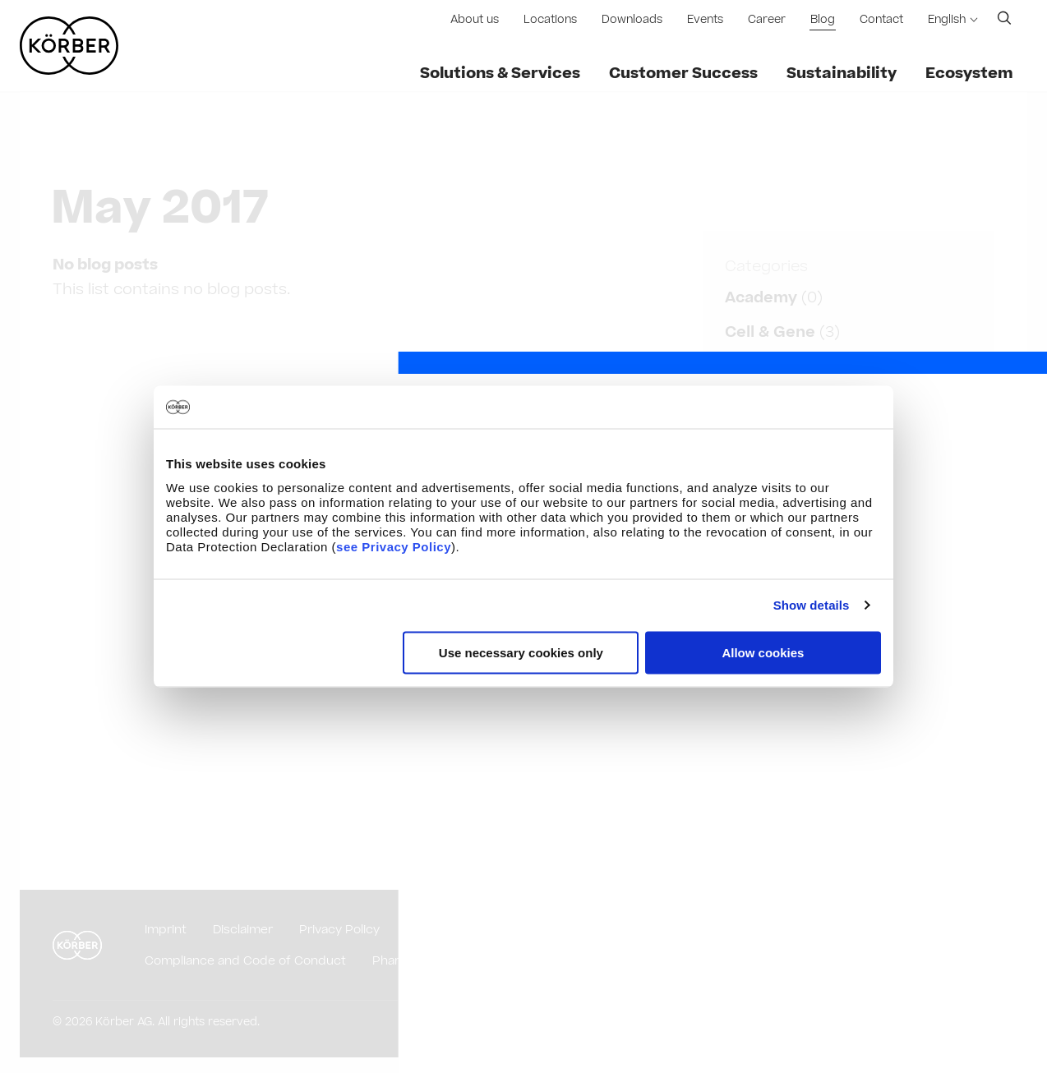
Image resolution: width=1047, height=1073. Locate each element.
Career (767, 20)
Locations (550, 20)
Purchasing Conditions (472, 929)
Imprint (166, 929)
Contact (881, 20)
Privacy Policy (339, 929)
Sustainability (841, 73)
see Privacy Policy (393, 546)
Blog (822, 20)
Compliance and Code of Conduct (245, 960)
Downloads (632, 20)
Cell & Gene (770, 332)
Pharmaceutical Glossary (444, 960)
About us (474, 20)
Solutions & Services (500, 73)
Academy (761, 298)
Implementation (787, 739)
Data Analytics (781, 367)
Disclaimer (243, 929)
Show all (757, 778)
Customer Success (683, 73)
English (947, 20)
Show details (811, 605)
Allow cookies (763, 652)
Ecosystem (969, 73)
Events (705, 20)
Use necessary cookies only (521, 652)
